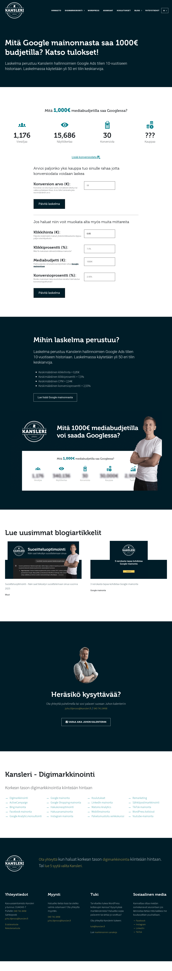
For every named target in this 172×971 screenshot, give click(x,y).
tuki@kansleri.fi (98, 936)
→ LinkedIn (139, 938)
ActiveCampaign (20, 810)
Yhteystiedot (152, 10)
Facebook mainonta (22, 820)
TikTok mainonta (143, 815)
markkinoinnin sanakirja (107, 942)
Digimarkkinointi (74, 10)
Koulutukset (124, 10)
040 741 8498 (102, 713)
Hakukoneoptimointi (63, 815)
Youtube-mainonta (144, 825)
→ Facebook (139, 930)
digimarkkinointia (118, 869)
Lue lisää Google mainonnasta (59, 399)
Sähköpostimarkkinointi (147, 810)
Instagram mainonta (63, 825)
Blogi (137, 10)
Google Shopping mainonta (67, 810)
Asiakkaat (108, 10)
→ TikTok (138, 942)
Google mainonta (61, 805)
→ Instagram (140, 934)
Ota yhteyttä (47, 869)
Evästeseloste (12, 934)
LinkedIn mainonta (103, 810)
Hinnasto (56, 10)
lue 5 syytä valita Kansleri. (65, 875)
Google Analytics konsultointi (27, 825)
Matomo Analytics (102, 815)
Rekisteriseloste (13, 938)
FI (164, 10)
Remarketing (140, 805)
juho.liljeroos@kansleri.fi (77, 713)
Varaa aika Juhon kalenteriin (86, 727)
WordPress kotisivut (145, 820)
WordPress (93, 10)
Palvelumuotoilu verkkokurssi (109, 825)
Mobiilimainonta (102, 820)
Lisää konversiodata (86, 157)
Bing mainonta (18, 815)
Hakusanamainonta (62, 820)
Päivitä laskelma (50, 204)
